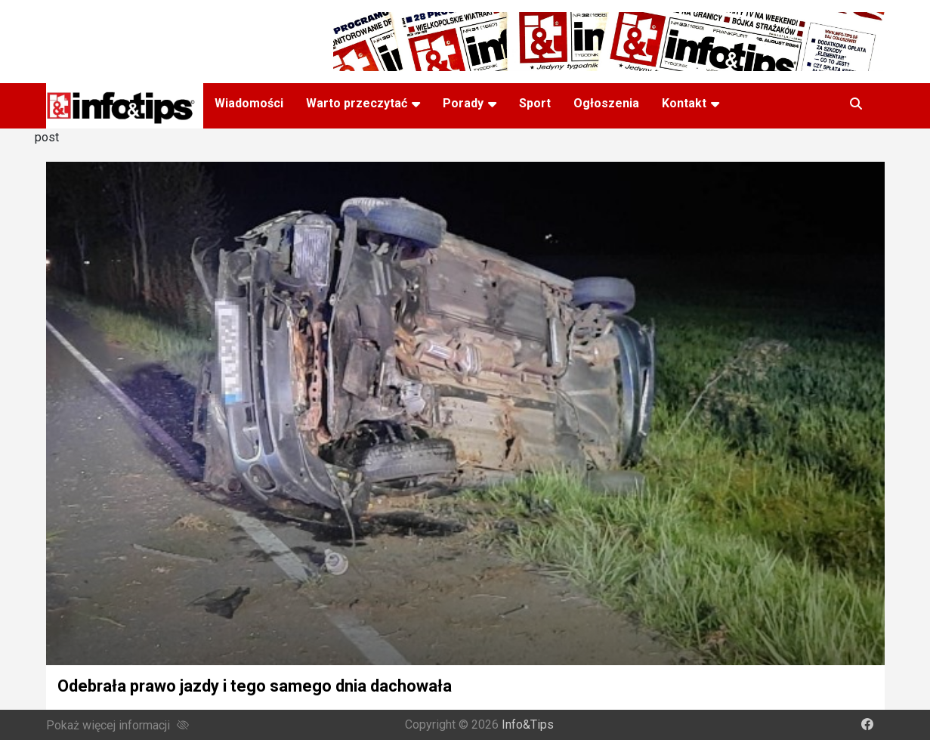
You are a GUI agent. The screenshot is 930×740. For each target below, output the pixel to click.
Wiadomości (249, 103)
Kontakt (684, 103)
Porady (463, 103)
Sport (535, 103)
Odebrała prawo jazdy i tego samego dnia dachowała (254, 686)
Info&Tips (528, 724)
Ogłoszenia (606, 103)
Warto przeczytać (356, 103)
